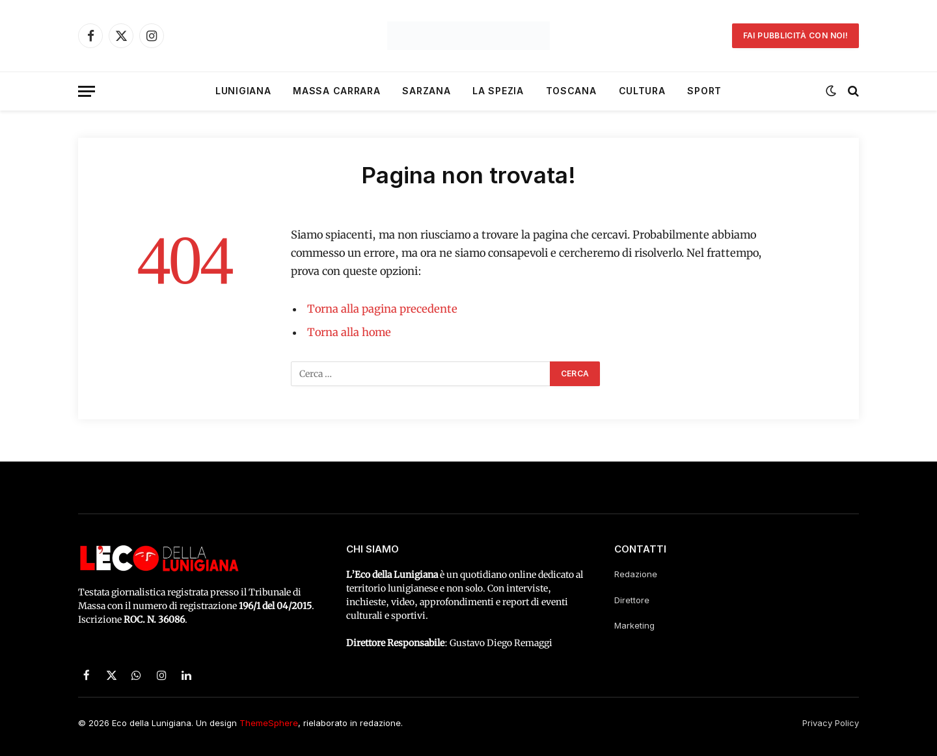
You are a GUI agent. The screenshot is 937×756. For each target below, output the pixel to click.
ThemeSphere (268, 723)
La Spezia (497, 90)
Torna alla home (349, 332)
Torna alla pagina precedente (382, 309)
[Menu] (86, 91)
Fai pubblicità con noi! (795, 35)
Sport (704, 90)
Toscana (571, 90)
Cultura (642, 90)
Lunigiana (243, 90)
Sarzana (426, 90)
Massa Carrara (336, 90)
